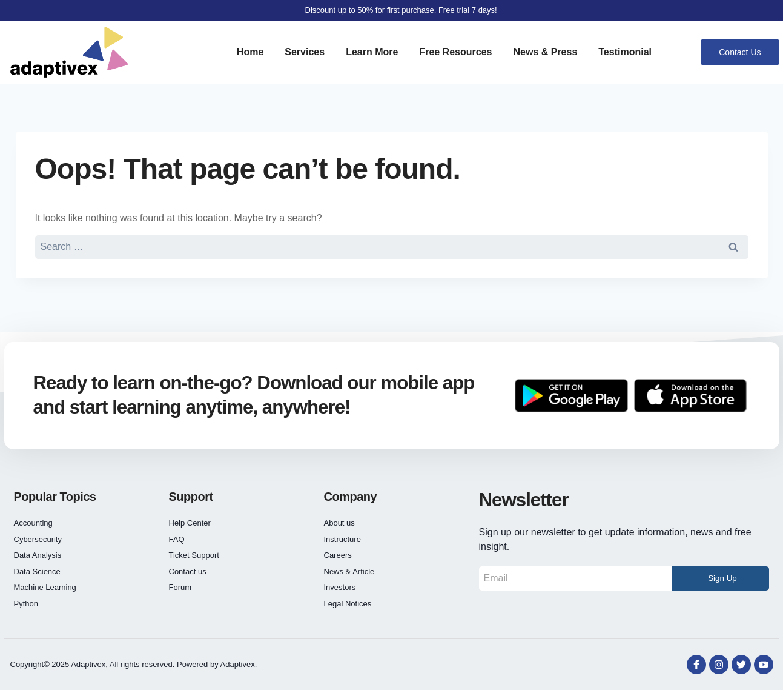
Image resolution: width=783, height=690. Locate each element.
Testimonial (625, 52)
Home (250, 52)
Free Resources (455, 52)
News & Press (545, 52)
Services (305, 52)
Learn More (372, 52)
